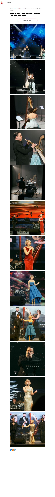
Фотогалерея (21, 8)
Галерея (16, 8)
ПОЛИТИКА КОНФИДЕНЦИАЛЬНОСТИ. (28, 476)
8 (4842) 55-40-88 (27, 490)
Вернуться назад (27, 20)
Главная (12, 8)
